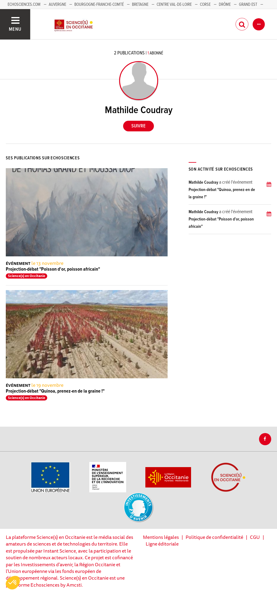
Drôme (225, 4)
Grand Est (248, 4)
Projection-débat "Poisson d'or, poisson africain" (53, 269)
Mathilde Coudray (203, 182)
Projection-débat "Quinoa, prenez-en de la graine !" (55, 391)
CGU (255, 537)
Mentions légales (161, 537)
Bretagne (140, 4)
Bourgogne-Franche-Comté (99, 4)
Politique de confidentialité (214, 537)
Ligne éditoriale (162, 544)
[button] (12, 582)
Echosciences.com (24, 4)
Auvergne (57, 4)
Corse (205, 4)
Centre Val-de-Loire (174, 4)
